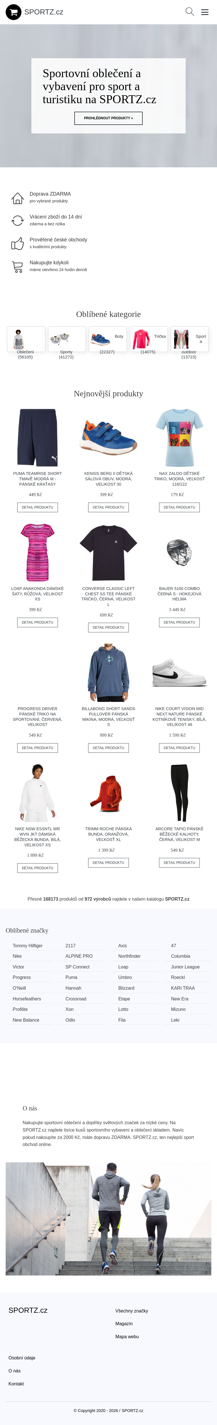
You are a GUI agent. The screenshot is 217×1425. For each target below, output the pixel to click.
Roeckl (178, 977)
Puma (71, 977)
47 (173, 945)
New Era (179, 998)
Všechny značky (132, 1311)
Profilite (20, 1009)
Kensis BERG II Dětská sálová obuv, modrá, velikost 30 (108, 478)
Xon (69, 1009)
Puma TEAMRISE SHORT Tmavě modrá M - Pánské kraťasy (37, 478)
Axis (122, 945)
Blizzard (126, 988)
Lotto (123, 1009)
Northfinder (129, 956)
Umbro (125, 977)
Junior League (185, 967)
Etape (124, 998)
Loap (123, 967)
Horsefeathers (27, 998)
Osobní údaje (21, 1357)
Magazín (124, 1323)
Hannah (73, 988)
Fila (122, 1020)
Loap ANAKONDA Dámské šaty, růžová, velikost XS (37, 593)
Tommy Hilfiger (28, 945)
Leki (175, 1020)
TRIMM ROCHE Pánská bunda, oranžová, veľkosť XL (108, 834)
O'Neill (19, 988)
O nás (14, 1370)
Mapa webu (127, 1336)
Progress (22, 977)
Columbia (180, 956)
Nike (17, 956)
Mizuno (178, 1009)
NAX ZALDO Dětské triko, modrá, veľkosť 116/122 (179, 478)
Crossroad (76, 998)
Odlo (70, 1020)
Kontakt (16, 1383)
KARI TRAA (183, 988)
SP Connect (78, 967)
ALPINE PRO (79, 956)
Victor (18, 967)
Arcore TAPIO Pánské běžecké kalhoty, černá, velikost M (179, 834)
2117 (71, 945)
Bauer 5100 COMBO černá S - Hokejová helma (179, 593)
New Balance (26, 1020)
